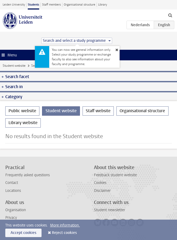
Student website (14, 66)
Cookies (100, 182)
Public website (22, 111)
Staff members (51, 5)
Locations (13, 190)
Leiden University (14, 5)
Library (102, 5)
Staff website (98, 111)
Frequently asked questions (27, 175)
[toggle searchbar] (170, 15)
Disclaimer (102, 190)
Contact (11, 182)
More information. (65, 225)
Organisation (15, 209)
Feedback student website (115, 175)
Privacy (11, 217)
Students (33, 5)
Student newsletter (109, 209)
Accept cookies (23, 232)
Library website (23, 122)
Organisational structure (79, 5)
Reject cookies (64, 232)
